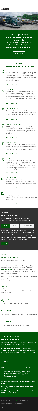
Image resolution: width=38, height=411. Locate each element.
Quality (15, 225)
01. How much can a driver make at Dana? (15, 368)
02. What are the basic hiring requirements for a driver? (18, 382)
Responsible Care (27, 225)
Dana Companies (15, 400)
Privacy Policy (19, 403)
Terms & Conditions (7, 403)
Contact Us (7, 361)
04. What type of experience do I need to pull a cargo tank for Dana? (17, 391)
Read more (11, 84)
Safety (5, 225)
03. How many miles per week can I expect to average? (17, 387)
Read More (4, 243)
